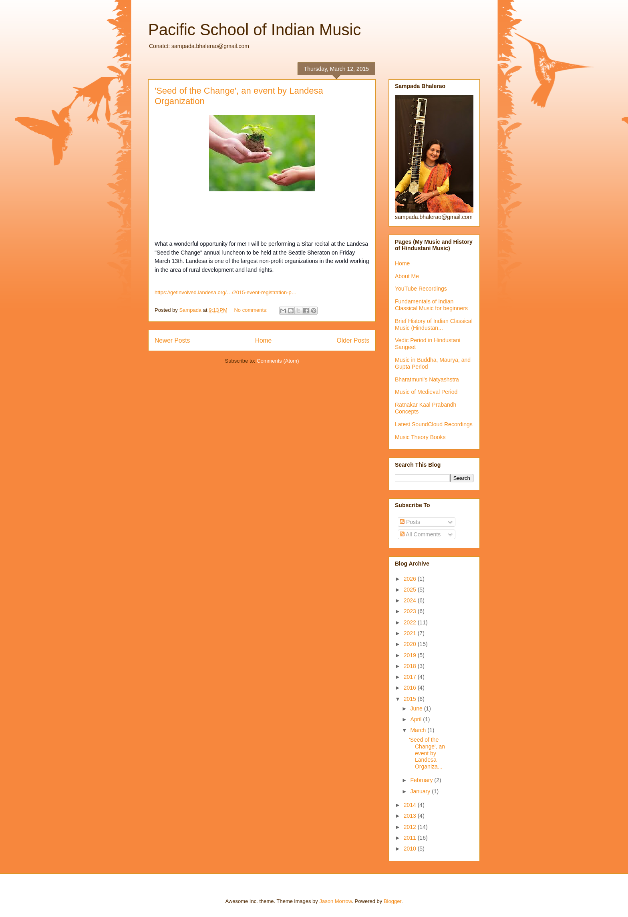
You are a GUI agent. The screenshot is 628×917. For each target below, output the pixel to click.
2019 (411, 655)
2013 (411, 816)
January (421, 791)
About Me (407, 276)
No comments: (251, 310)
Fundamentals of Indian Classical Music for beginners (431, 304)
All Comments (420, 534)
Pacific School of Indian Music (254, 29)
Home (263, 340)
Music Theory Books (420, 437)
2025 (411, 589)
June (417, 708)
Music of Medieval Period (426, 392)
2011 (411, 838)
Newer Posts (172, 340)
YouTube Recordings (421, 288)
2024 (411, 600)
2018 (411, 666)
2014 (411, 805)
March (418, 730)
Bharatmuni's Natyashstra (427, 379)
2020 (411, 644)
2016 (411, 687)
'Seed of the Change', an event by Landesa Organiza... (427, 753)
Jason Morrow (335, 901)
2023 (411, 611)
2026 (411, 579)
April (416, 719)
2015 (411, 699)
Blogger (392, 901)
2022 (411, 622)
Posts (410, 522)
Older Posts (353, 340)
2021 (411, 633)
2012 (411, 827)
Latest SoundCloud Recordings (434, 424)
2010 (411, 848)
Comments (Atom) (278, 361)
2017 (411, 677)
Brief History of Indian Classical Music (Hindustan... (434, 324)
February (422, 780)
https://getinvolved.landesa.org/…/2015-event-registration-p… (226, 292)
